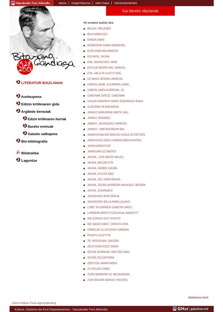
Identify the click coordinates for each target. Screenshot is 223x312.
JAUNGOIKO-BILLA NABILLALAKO (109, 201)
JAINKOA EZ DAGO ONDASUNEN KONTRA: (115, 140)
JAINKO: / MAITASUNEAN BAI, (106, 129)
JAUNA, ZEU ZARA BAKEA (104, 179)
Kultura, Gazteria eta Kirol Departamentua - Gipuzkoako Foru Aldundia (61, 309)
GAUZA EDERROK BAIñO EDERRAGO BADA (115, 101)
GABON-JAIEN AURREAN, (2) (106, 90)
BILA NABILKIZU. (98, 34)
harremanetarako (126, 3)
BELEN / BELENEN (99, 28)
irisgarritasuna (81, 3)
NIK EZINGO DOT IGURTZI (104, 218)
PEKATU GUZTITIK (99, 235)
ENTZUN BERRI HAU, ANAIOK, (107, 67)
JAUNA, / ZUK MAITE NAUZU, (106, 157)
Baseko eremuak (40, 126)
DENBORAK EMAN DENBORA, (107, 45)
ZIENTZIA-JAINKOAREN (102, 263)
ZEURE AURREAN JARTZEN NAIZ (109, 252)
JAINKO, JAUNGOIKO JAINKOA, (107, 123)
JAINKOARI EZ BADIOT (102, 151)
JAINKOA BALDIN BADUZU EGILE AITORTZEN (116, 134)
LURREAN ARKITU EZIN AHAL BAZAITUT (113, 212)
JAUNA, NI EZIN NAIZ (101, 173)
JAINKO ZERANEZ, (99, 118)
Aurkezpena (31, 97)
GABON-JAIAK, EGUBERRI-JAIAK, (109, 84)
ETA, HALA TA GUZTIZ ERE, (105, 73)
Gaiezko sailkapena (42, 134)
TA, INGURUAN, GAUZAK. (104, 240)
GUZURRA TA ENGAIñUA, (103, 106)
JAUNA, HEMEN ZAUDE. (103, 168)
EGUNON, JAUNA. (99, 56)
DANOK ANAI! (96, 39)
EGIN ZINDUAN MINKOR (103, 50)
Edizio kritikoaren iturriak (47, 119)
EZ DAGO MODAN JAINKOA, (105, 78)
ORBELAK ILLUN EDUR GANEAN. (109, 229)
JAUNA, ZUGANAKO (100, 190)
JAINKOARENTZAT (99, 145)
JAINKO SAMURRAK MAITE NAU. (108, 112)
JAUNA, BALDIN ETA (100, 162)
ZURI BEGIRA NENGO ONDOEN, (108, 279)
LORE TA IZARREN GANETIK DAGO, (110, 207)
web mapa (102, 3)
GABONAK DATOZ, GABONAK (106, 95)
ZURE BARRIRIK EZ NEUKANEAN (109, 274)
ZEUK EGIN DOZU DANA (103, 246)
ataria (62, 3)
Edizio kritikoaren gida (40, 104)
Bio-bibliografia (34, 141)
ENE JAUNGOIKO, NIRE (102, 62)
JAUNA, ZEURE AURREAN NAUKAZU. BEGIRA (117, 185)
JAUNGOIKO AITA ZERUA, (104, 196)
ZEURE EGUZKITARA (101, 257)
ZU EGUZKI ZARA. (99, 268)
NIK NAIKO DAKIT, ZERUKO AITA (108, 224)
